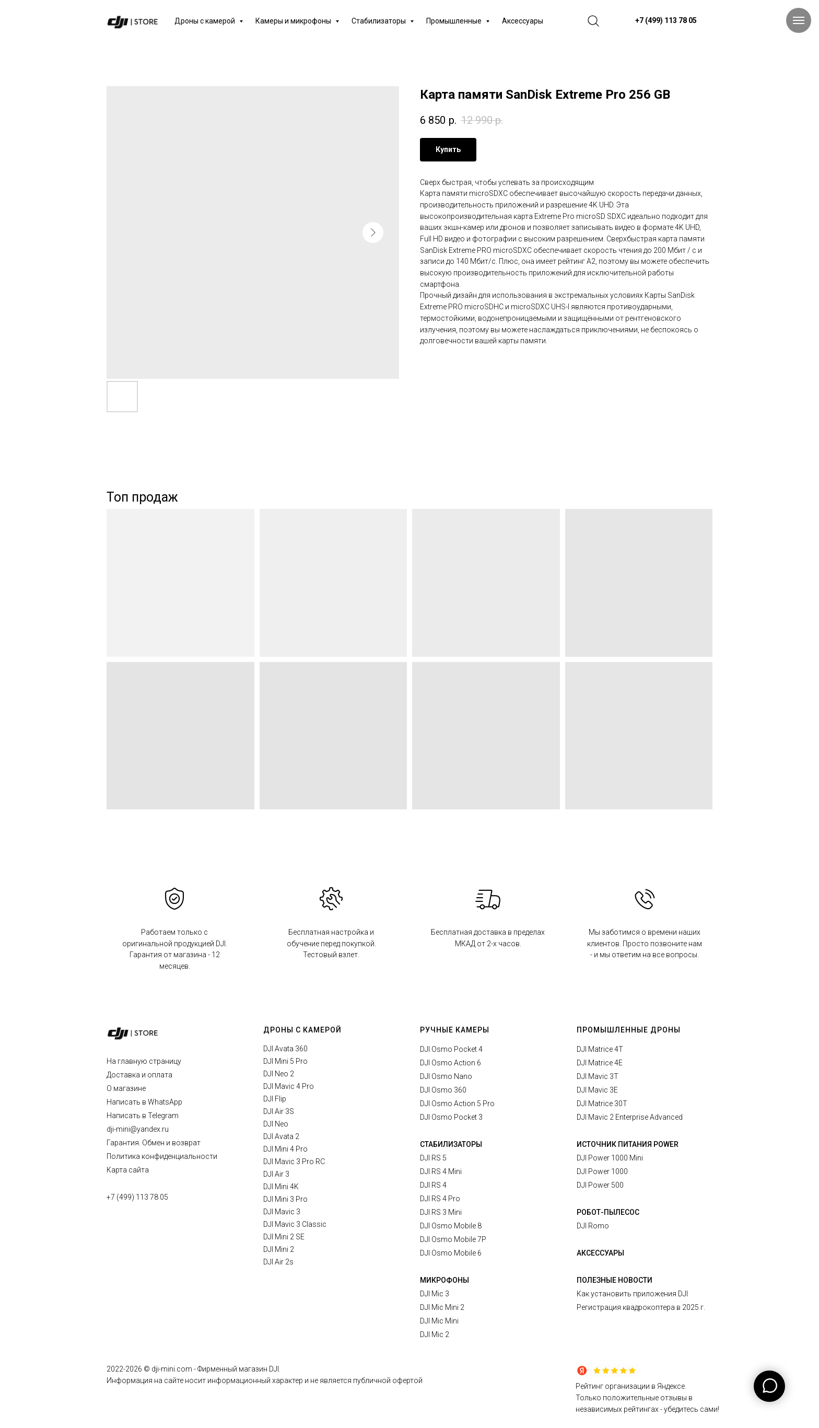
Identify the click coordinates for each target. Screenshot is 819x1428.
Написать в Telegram (143, 1115)
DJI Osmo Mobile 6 (451, 1253)
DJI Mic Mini (439, 1321)
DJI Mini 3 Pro (285, 1199)
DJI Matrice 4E (600, 1063)
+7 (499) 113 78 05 (137, 1197)
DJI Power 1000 (602, 1171)
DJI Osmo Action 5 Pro (457, 1103)
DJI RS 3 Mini (441, 1212)
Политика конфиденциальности (162, 1156)
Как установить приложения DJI (632, 1294)
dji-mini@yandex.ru (138, 1129)
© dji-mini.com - (170, 1369)
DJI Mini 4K (281, 1186)
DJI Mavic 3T (597, 1076)
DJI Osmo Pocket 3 (451, 1117)
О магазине (126, 1088)
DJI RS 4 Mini (441, 1171)
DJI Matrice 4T (600, 1049)
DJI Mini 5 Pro (285, 1061)
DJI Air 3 (276, 1174)
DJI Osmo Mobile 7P (453, 1239)
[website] (593, 21)
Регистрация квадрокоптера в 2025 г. (641, 1307)
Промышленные (454, 21)
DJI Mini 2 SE (284, 1237)
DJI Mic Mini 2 (442, 1307)
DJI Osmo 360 (443, 1090)
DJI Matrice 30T (602, 1103)
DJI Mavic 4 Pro (288, 1086)
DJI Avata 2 (281, 1136)
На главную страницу (144, 1061)
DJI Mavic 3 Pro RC (294, 1161)
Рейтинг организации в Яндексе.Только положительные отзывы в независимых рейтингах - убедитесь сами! (647, 1397)
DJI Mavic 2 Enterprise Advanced (630, 1117)
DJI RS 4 (433, 1185)
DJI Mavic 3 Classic (294, 1224)
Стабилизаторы (379, 21)
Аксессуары (522, 21)
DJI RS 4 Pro (440, 1198)
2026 (134, 1369)
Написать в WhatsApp (144, 1102)
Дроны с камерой (205, 21)
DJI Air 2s (278, 1262)
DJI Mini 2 (278, 1249)
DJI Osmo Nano (446, 1076)
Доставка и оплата (139, 1075)
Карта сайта (128, 1170)
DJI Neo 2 (278, 1074)
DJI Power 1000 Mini (610, 1158)
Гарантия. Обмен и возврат (154, 1143)
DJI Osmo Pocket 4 (451, 1049)
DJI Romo (593, 1226)
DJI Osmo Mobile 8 (451, 1226)
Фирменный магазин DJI (238, 1369)
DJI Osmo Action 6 (450, 1063)
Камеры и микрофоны (294, 21)
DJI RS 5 (433, 1158)
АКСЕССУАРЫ (600, 1253)
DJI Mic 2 (434, 1334)
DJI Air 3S (278, 1111)
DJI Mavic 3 (281, 1212)
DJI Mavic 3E (597, 1090)
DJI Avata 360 (285, 1048)
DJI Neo (275, 1124)
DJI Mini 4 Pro (285, 1149)
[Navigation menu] (798, 20)
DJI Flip (274, 1099)
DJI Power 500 (600, 1185)
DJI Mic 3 (434, 1294)
